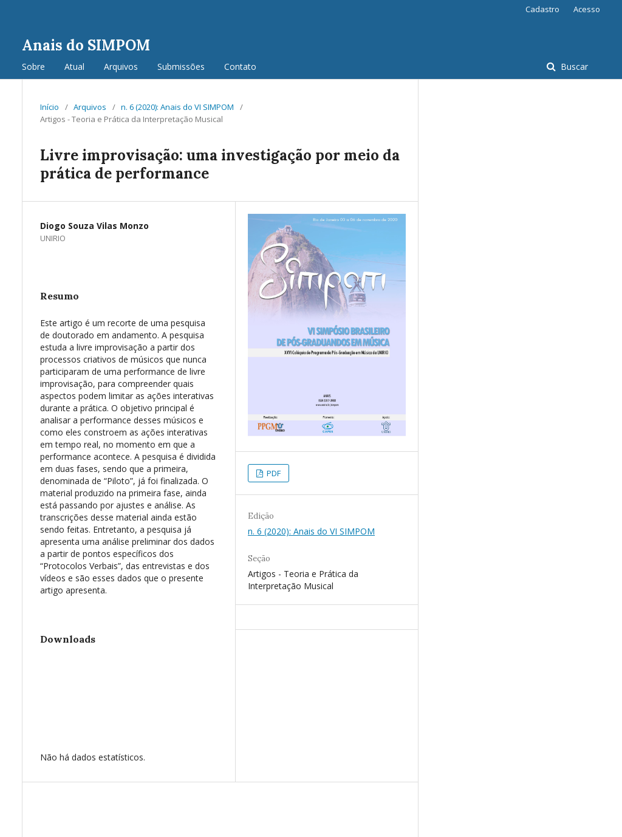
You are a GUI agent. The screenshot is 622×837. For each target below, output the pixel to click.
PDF (273, 473)
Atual (74, 66)
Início (49, 106)
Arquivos (121, 66)
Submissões (181, 66)
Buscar (573, 66)
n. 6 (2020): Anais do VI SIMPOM (177, 106)
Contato (240, 66)
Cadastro (542, 9)
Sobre (33, 66)
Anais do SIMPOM (86, 45)
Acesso (586, 9)
